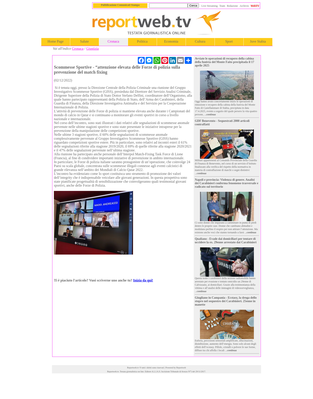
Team (222, 5)
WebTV (255, 5)
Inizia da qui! (143, 280)
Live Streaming (209, 5)
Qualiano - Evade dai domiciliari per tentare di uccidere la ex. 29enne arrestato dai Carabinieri (225, 240)
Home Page (55, 41)
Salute (84, 41)
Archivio (244, 5)
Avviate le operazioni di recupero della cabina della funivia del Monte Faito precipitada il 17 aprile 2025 (224, 62)
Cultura (200, 41)
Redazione (232, 5)
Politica (142, 41)
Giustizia (92, 48)
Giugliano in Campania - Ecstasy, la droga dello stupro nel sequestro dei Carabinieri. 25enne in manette (225, 301)
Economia (171, 41)
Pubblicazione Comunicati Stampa (120, 5)
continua (211, 114)
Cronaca (113, 41)
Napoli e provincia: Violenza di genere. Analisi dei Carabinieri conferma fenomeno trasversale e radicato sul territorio (226, 183)
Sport (229, 41)
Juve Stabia (258, 41)
